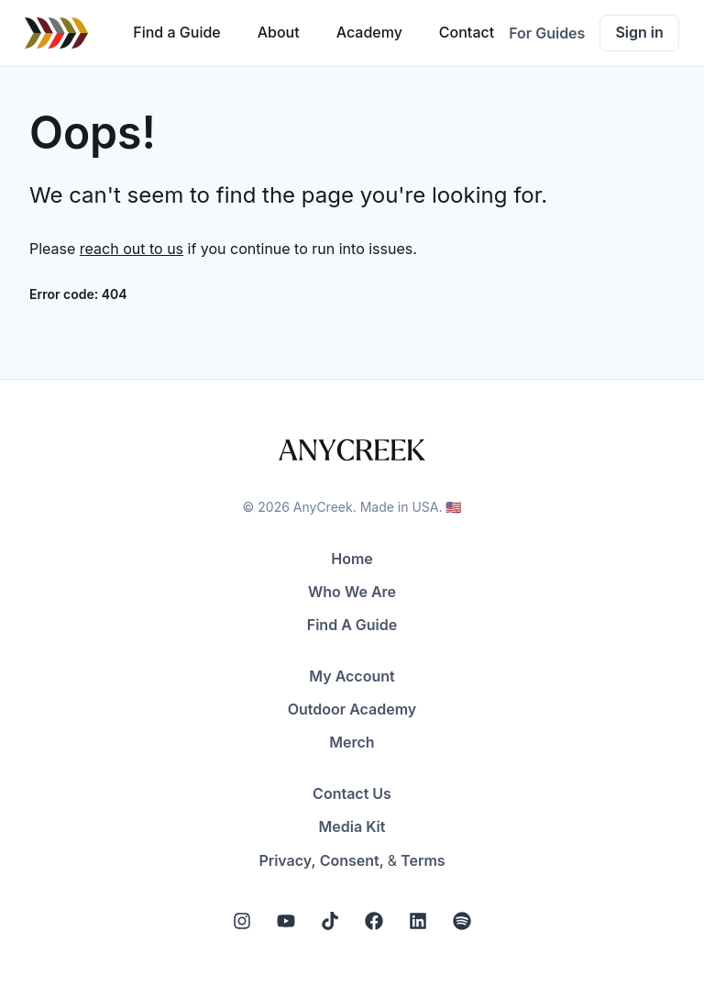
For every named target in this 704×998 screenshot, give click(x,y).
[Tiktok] (330, 921)
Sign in (639, 32)
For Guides (547, 33)
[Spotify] (462, 921)
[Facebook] (374, 921)
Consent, (352, 860)
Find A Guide (352, 624)
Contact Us (352, 793)
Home (352, 558)
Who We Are (352, 591)
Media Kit (352, 826)
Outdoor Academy (352, 709)
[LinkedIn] (418, 921)
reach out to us (131, 248)
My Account (351, 676)
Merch (351, 742)
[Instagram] (242, 921)
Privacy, (286, 860)
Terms (423, 860)
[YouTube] (286, 921)
